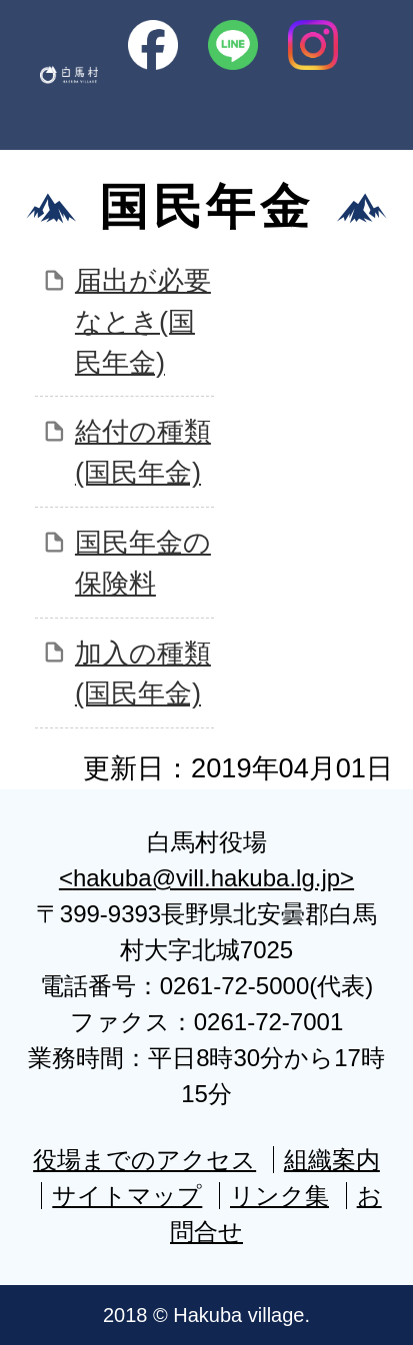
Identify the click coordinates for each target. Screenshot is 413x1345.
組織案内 (332, 1159)
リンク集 (279, 1195)
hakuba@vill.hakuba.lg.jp (206, 877)
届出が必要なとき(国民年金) (143, 321)
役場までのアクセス (144, 1159)
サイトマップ (127, 1195)
